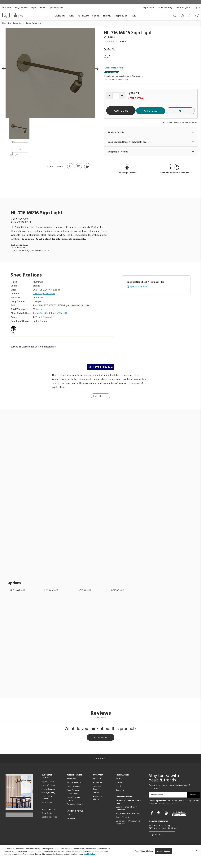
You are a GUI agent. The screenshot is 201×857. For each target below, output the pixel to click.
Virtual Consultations (75, 783)
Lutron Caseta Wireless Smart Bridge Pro (128, 824)
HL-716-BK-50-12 (84, 591)
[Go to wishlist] (190, 15)
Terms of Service (165, 804)
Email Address (157, 796)
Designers (120, 791)
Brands (107, 16)
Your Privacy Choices (47, 799)
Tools (69, 816)
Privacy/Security (48, 794)
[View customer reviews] (179, 814)
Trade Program (183, 7)
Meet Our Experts (97, 789)
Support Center (38, 7)
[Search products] (175, 15)
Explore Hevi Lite (100, 396)
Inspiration (121, 16)
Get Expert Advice (49, 818)
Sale (133, 16)
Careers (96, 794)
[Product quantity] (115, 95)
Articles (119, 780)
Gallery (119, 783)
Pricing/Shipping (48, 790)
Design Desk (71, 780)
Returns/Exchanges (49, 786)
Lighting (60, 16)
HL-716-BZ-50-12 (117, 591)
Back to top (100, 759)
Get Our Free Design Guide (19, 814)
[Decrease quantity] (109, 95)
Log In (197, 7)
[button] (4, 68)
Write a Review (100, 738)
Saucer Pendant (122, 818)
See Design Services (127, 173)
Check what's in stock (114, 68)
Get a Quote (47, 814)
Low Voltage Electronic (45, 294)
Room (95, 16)
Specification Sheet (139, 287)
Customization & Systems (74, 800)
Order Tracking (165, 7)
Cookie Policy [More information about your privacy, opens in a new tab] (89, 854)
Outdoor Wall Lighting (33, 23)
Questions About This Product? (174, 173)
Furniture (83, 16)
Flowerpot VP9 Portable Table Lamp (129, 803)
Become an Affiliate (97, 799)
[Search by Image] (182, 15)
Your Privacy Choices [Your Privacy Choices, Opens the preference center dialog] (144, 851)
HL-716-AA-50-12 (51, 591)
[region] (100, 851)
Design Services (21, 7)
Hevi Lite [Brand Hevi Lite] (111, 37)
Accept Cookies (163, 851)
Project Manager (74, 787)
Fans (71, 16)
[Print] (87, 169)
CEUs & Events (72, 795)
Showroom (6, 7)
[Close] (197, 851)
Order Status (47, 803)
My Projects (148, 7)
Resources (71, 820)
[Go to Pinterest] (70, 169)
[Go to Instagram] (166, 814)
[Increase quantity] (122, 95)
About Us (97, 780)
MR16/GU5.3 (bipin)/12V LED (52, 313)
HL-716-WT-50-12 (17, 591)
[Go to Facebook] (152, 814)
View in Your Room (75, 805)
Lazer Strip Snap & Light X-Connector (127, 810)
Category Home (6, 23)
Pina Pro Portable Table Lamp (128, 814)
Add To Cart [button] (132, 110)
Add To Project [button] (171, 110)
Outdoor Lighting (18, 23)
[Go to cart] (197, 15)
